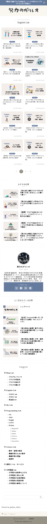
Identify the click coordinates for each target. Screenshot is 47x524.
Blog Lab (10, 373)
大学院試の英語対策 (16, 480)
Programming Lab (13, 411)
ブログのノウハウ (15, 377)
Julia (11, 417)
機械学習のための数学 (17, 453)
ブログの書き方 (14, 385)
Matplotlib (15, 428)
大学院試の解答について (18, 483)
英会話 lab (13, 400)
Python (11, 425)
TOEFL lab (13, 394)
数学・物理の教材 (15, 451)
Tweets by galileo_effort (11, 507)
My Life (9, 405)
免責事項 (31, 518)
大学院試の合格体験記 (17, 478)
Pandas (14, 433)
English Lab (11, 390)
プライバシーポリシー (19, 518)
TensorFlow (15, 441)
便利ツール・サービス (15, 464)
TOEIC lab (13, 397)
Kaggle (11, 420)
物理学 (11, 459)
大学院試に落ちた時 (16, 475)
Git (10, 414)
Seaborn (14, 438)
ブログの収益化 (14, 379)
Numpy (14, 431)
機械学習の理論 (14, 456)
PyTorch (14, 436)
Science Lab (11, 447)
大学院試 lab (11, 470)
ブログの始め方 (14, 382)
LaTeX (11, 422)
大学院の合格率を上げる (18, 472)
